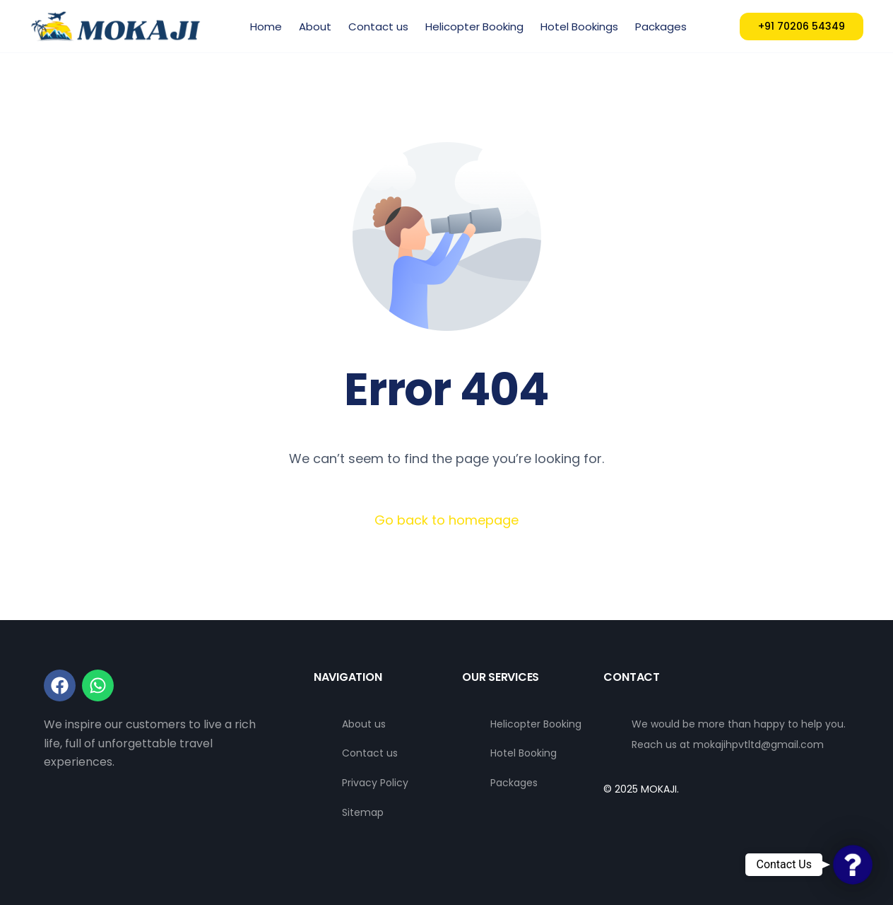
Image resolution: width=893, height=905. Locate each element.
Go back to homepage (446, 520)
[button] (852, 864)
